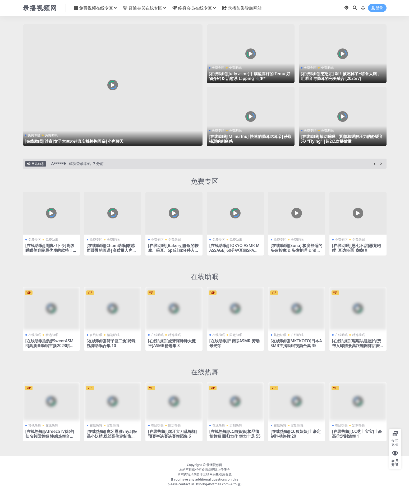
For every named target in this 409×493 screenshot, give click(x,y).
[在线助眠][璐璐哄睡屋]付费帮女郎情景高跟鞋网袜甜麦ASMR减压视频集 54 (357, 345)
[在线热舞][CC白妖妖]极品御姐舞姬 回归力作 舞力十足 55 (235, 434)
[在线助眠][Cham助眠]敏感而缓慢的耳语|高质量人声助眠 (111, 250)
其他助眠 (280, 335)
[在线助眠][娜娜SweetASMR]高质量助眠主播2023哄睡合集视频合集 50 (49, 345)
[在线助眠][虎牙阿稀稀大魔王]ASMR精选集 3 (172, 343)
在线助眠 (204, 276)
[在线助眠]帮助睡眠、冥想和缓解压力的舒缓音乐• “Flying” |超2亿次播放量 (342, 139)
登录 (377, 8)
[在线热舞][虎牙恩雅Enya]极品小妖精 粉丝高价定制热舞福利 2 (112, 436)
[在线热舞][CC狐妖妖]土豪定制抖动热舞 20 (296, 434)
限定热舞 (174, 425)
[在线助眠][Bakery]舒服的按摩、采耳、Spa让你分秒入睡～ (173, 250)
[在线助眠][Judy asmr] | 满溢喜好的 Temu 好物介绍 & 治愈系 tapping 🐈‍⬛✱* (250, 76)
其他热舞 (34, 425)
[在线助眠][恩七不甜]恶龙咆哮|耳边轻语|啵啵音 (356, 248)
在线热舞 (204, 372)
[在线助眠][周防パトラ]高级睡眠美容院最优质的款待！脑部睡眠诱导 (51, 250)
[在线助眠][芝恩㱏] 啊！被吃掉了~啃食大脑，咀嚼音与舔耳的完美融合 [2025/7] (341, 76)
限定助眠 (235, 335)
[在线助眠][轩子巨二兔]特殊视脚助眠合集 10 (111, 343)
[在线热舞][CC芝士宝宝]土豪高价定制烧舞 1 (357, 434)
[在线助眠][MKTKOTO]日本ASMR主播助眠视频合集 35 (296, 343)
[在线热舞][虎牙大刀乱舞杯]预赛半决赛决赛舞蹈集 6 (172, 434)
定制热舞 (113, 425)
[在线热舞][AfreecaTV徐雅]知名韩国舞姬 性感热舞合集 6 (49, 436)
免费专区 (34, 135)
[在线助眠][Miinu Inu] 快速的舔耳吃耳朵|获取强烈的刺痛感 (250, 139)
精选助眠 (51, 335)
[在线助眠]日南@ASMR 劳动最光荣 (234, 343)
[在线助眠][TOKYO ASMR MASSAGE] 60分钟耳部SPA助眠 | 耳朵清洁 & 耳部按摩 (234, 250)
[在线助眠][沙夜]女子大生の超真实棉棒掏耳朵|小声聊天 (74, 141)
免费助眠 (51, 135)
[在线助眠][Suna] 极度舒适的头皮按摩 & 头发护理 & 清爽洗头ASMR (297, 250)
